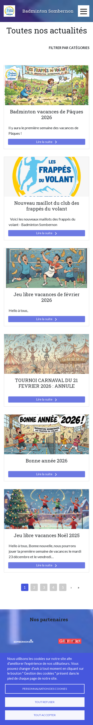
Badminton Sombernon (48, 11)
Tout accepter (45, 715)
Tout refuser (45, 702)
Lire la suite (47, 142)
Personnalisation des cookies (44, 688)
